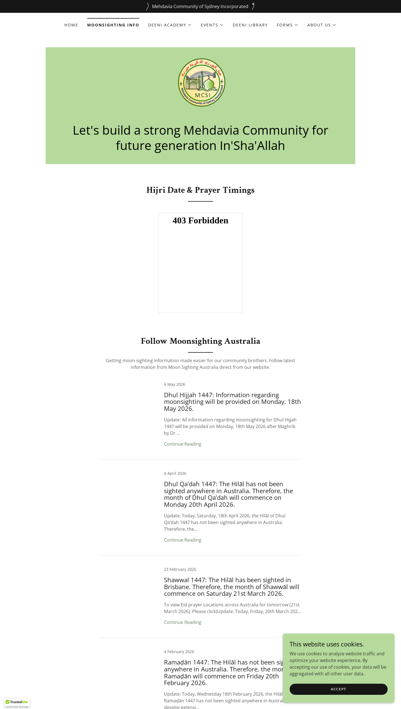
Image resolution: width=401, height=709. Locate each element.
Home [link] (71, 25)
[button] (170, 25)
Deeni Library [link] (250, 25)
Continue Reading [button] (182, 444)
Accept (338, 689)
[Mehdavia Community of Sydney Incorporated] (200, 6)
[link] (200, 88)
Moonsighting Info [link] (113, 25)
